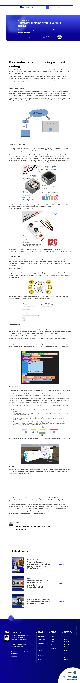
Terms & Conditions (67, 645)
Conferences (41, 639)
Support (53, 648)
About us (53, 636)
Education (41, 643)
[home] (28, 7)
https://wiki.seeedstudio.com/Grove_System (21, 208)
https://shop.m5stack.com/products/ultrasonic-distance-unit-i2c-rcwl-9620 (40, 205)
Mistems (53, 652)
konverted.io (22, 678)
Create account (66, 640)
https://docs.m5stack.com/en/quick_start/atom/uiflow (24, 340)
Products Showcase (41, 651)
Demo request (53, 640)
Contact (53, 645)
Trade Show (41, 655)
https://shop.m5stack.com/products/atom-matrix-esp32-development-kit (29, 158)
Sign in (66, 636)
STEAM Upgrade (40, 660)
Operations (41, 636)
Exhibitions (41, 646)
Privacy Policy (66, 658)
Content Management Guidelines (68, 652)
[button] (58, 7)
